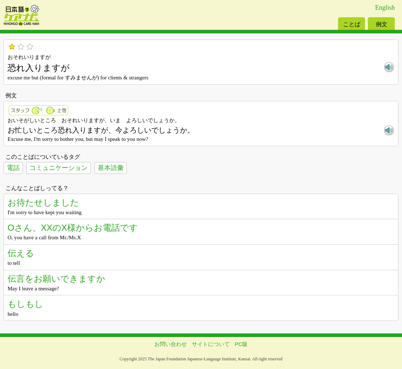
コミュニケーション (58, 167)
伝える (21, 253)
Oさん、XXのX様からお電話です (73, 227)
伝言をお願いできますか (56, 278)
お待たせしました (43, 202)
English (385, 7)
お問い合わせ (170, 344)
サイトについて (211, 344)
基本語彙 (111, 167)
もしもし (25, 304)
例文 (381, 24)
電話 (13, 167)
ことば (351, 24)
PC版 (241, 344)
